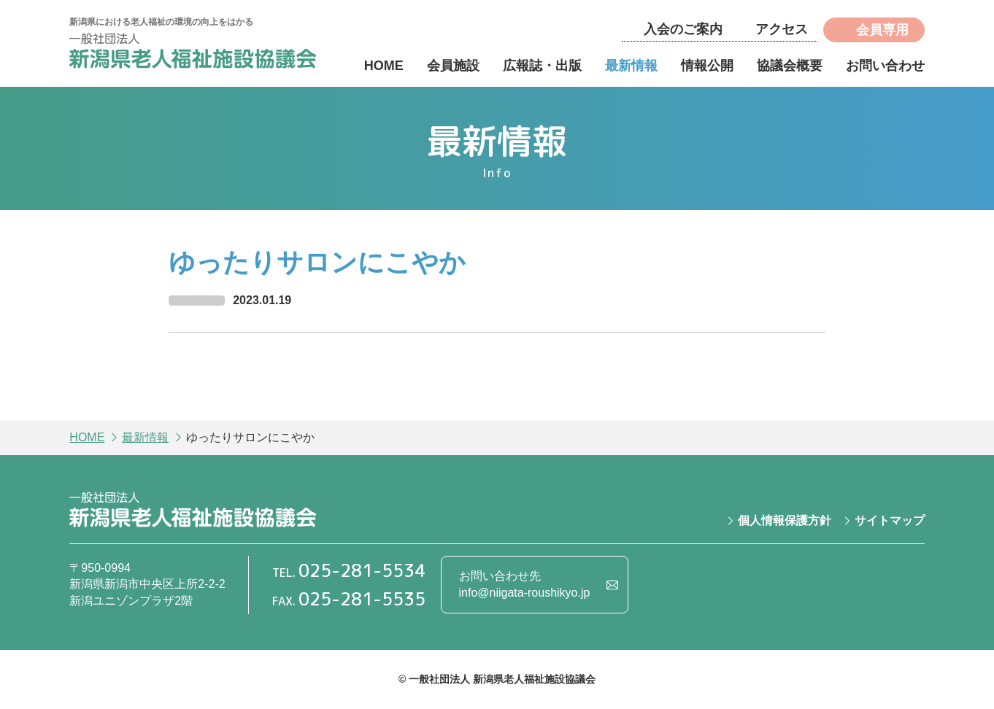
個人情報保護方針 (784, 520)
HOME (384, 65)
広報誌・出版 (542, 65)
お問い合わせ (885, 65)
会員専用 (882, 30)
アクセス (781, 29)
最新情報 (631, 65)
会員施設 (453, 65)
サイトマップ (890, 520)
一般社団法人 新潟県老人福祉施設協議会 (192, 53)
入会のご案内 (683, 29)
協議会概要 (789, 65)
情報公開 (707, 65)
